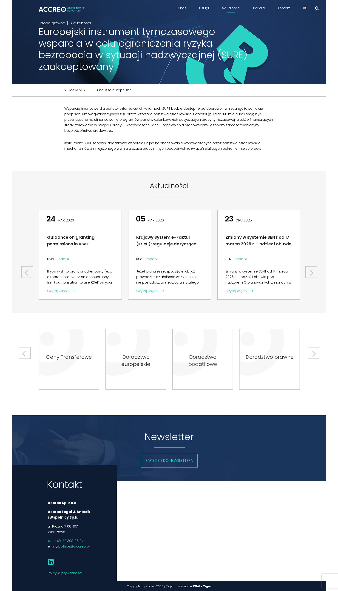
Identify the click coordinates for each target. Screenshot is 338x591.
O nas (181, 8)
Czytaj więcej (61, 290)
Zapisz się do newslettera (169, 460)
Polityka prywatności (65, 573)
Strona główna (52, 23)
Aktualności (231, 8)
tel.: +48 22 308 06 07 (65, 540)
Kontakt (284, 8)
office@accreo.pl (75, 546)
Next (311, 270)
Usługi (204, 8)
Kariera (259, 8)
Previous (27, 270)
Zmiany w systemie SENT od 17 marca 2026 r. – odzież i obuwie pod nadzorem (258, 243)
